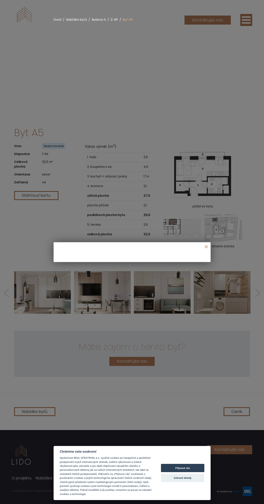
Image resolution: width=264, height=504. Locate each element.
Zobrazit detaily (183, 477)
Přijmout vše (182, 468)
